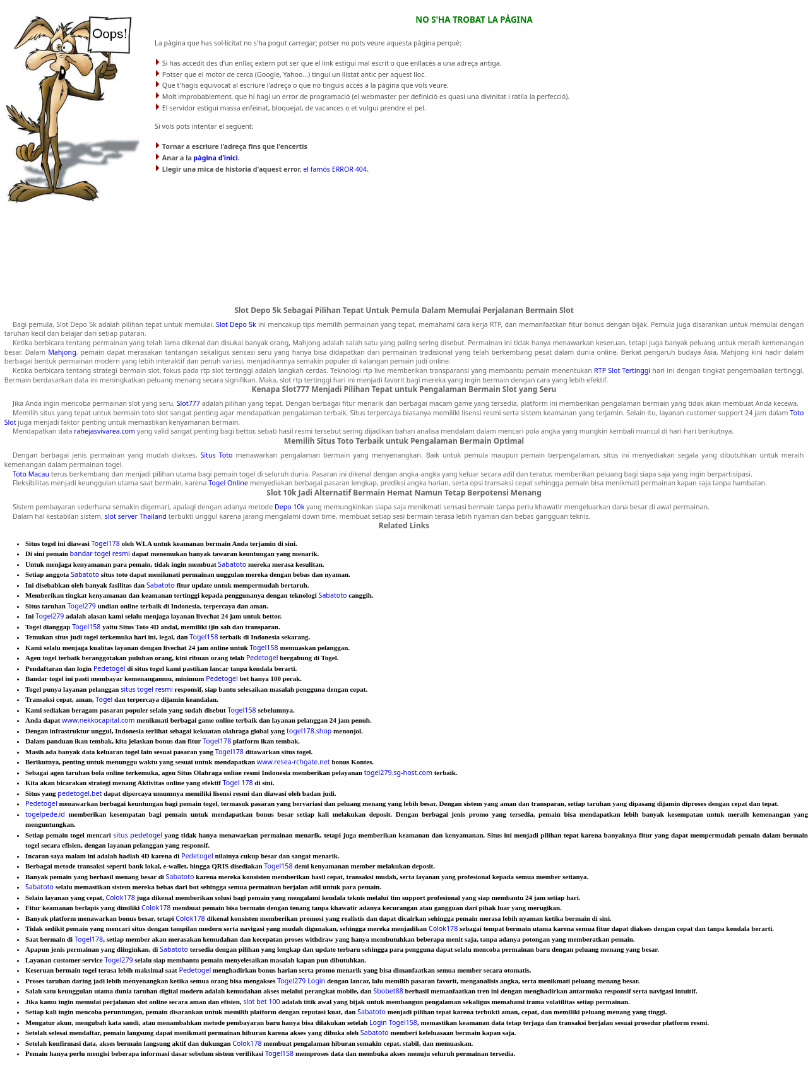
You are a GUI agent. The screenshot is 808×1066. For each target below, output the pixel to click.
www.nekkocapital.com (98, 720)
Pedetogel (262, 657)
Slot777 (188, 403)
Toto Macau (31, 474)
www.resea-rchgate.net (293, 761)
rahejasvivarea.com (104, 431)
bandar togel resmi (100, 553)
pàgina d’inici (216, 157)
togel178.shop (309, 730)
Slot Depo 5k (236, 324)
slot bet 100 (261, 1001)
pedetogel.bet (79, 793)
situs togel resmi (147, 689)
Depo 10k (289, 506)
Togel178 (106, 543)
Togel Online (228, 482)
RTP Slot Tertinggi (622, 370)
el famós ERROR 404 (335, 169)
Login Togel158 (393, 1022)
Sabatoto (232, 564)
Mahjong (62, 352)
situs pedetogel (137, 835)
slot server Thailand (136, 516)
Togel (103, 699)
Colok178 (119, 897)
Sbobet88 (388, 990)
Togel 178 (238, 782)
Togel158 (86, 626)
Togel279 (82, 605)
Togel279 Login (301, 980)
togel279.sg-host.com (398, 772)
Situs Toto (217, 455)
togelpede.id (45, 814)
